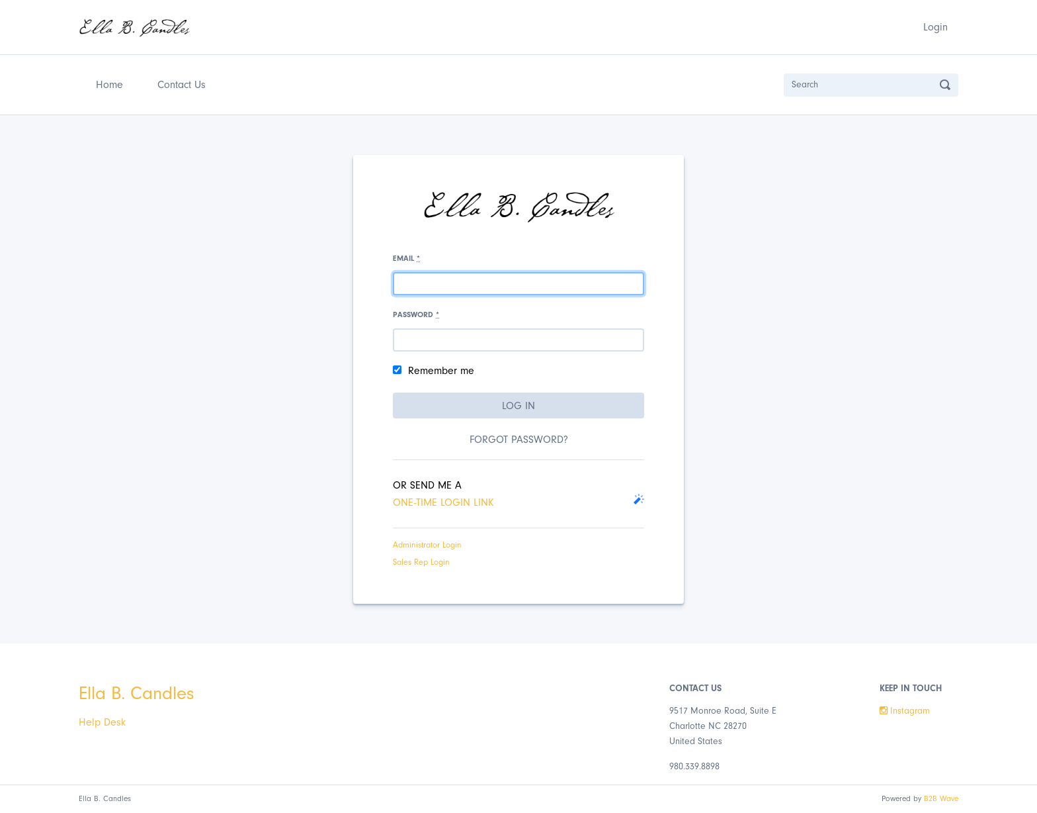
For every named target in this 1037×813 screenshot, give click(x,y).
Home (112, 83)
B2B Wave (941, 798)
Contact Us (181, 85)
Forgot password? (519, 440)
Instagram (905, 711)
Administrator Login (427, 545)
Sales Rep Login (421, 562)
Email (406, 258)
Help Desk (102, 722)
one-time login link (443, 502)
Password (416, 314)
